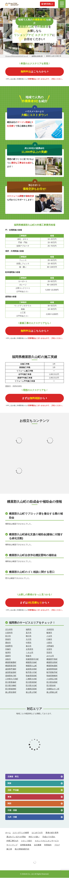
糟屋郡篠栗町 (10, 663)
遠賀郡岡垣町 (52, 669)
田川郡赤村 (51, 686)
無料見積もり (47, 4)
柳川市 (28, 636)
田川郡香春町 (10, 682)
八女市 (49, 636)
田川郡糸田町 (52, 682)
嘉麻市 (8, 656)
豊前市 (8, 643)
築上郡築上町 (52, 692)
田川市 (8, 636)
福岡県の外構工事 (37, 56)
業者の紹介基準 (52, 833)
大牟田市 (50, 630)
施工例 (9, 849)
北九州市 (9, 630)
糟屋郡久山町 (31, 666)
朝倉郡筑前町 (31, 676)
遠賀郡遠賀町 (10, 673)
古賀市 (49, 649)
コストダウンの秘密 (20, 833)
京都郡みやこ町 (52, 689)
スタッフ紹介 (26, 841)
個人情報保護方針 (22, 849)
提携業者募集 (25, 845)
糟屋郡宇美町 (52, 659)
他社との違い (34, 837)
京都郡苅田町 (31, 689)
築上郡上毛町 (31, 692)
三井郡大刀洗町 (11, 679)
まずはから (34, 398)
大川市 (28, 640)
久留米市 (9, 633)
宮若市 (49, 653)
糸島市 (8, 659)
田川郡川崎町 (10, 686)
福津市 (8, 653)
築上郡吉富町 (10, 692)
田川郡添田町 (31, 682)
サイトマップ (11, 845)
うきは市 (29, 653)
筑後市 (8, 640)
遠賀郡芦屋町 (10, 669)
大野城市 (50, 646)
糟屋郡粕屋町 (52, 666)
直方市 (28, 633)
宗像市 (8, 649)
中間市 (28, 643)
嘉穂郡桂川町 (10, 676)
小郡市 (49, 643)
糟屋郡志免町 (31, 663)
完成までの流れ (48, 837)
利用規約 (48, 845)
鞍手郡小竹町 (31, 673)
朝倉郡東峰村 (52, 676)
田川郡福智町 (10, 689)
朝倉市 (28, 656)
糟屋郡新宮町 (10, 666)
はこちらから (34, 71)
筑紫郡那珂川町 (32, 659)
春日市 (28, 646)
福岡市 (28, 630)
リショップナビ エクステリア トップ (16, 56)
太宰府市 (29, 649)
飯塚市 (49, 633)
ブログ (57, 845)
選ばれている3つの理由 (16, 837)
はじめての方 (37, 833)
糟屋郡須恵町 (52, 663)
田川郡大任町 (31, 686)
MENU (62, 4)
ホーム (8, 833)
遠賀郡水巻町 (31, 669)
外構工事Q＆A (12, 841)
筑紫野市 (9, 646)
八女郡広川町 (52, 679)
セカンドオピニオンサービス (47, 841)
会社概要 (37, 845)
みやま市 (50, 656)
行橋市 (49, 640)
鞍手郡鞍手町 (52, 673)
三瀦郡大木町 (31, 679)
